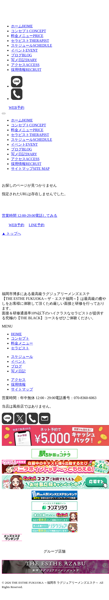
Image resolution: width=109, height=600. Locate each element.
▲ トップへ (11, 233)
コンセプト (28, 31)
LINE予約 (34, 225)
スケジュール (31, 45)
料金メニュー (27, 36)
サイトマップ (30, 169)
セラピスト (30, 41)
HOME (16, 334)
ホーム (22, 26)
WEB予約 (13, 225)
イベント (24, 50)
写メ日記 (24, 60)
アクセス (25, 65)
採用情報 (26, 70)
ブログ (21, 55)
